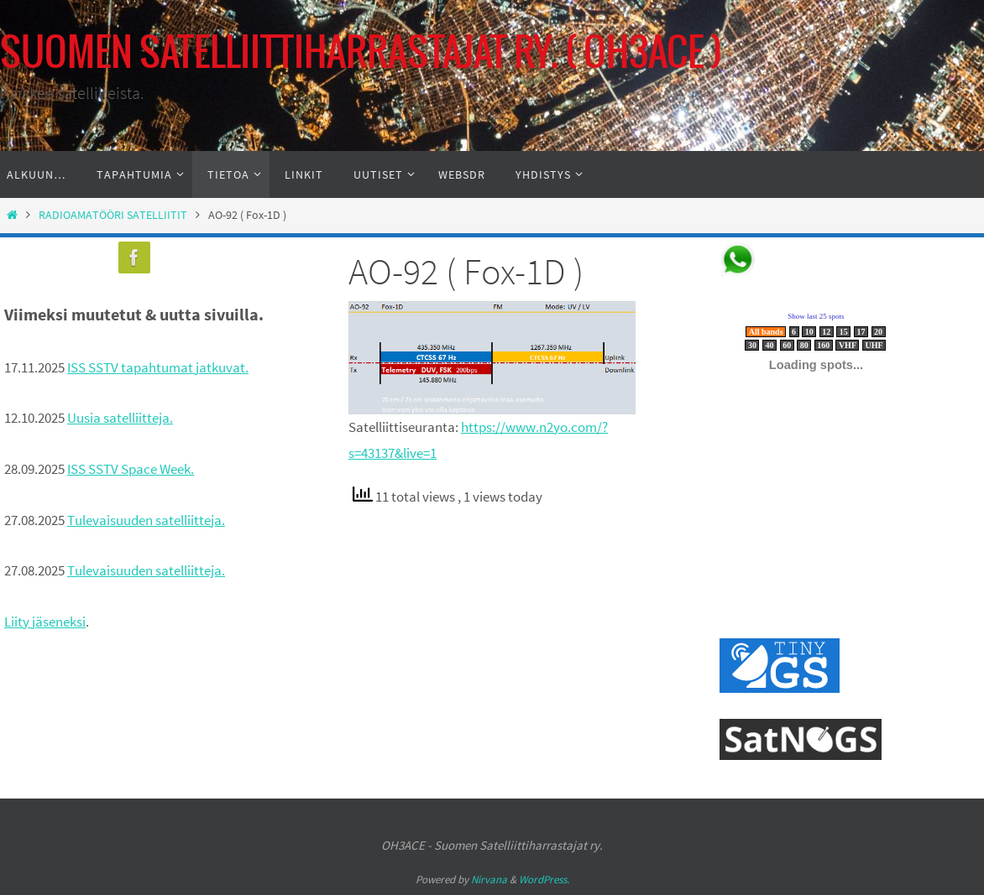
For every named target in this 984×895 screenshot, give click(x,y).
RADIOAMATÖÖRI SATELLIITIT (113, 215)
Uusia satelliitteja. (120, 417)
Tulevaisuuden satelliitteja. (146, 520)
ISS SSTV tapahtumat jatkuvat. (158, 367)
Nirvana (489, 879)
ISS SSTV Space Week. (130, 469)
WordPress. (544, 879)
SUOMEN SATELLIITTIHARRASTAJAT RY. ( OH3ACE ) (361, 54)
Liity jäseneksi (45, 621)
